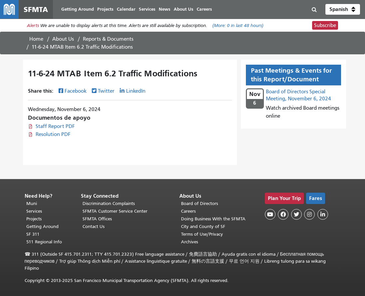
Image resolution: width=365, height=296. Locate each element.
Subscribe (325, 25)
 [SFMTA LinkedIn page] (322, 214)
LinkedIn (135, 91)
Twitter (106, 91)
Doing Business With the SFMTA (213, 219)
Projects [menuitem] (105, 9)
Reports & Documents (108, 39)
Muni (31, 203)
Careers (188, 211)
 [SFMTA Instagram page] (309, 214)
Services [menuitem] (147, 9)
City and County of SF (203, 226)
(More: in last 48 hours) (238, 25)
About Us (63, 39)
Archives (189, 242)
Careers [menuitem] (204, 9)
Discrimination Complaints (109, 203)
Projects (34, 219)
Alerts (33, 25)
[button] (342, 9)
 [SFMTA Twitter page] (296, 214)
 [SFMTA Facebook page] (283, 214)
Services (34, 211)
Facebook (76, 91)
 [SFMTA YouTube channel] (270, 214)
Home (36, 39)
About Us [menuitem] (183, 9)
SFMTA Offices (97, 219)
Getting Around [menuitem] (77, 9)
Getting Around (42, 226)
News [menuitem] (164, 9)
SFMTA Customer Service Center (115, 211)
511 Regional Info (44, 242)
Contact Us (93, 226)
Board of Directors (199, 203)
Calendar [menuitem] (126, 9)
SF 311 (33, 234)
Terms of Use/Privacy (202, 234)
